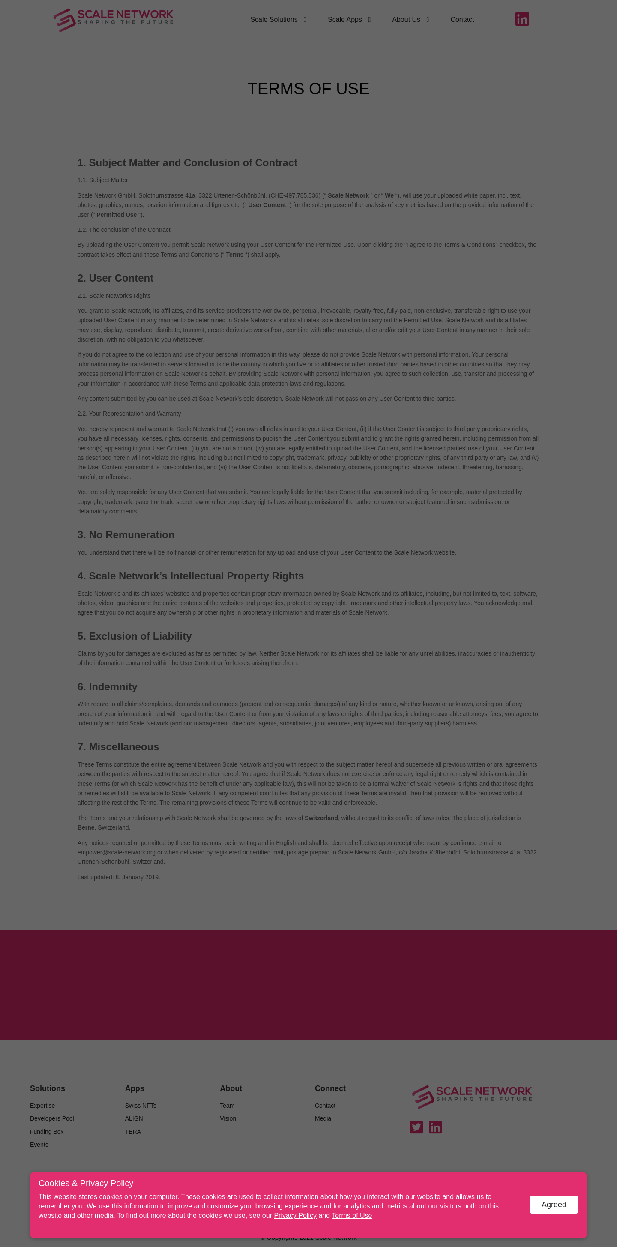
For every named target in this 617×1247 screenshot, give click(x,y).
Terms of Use (352, 1215)
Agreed (554, 1204)
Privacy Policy (295, 1215)
